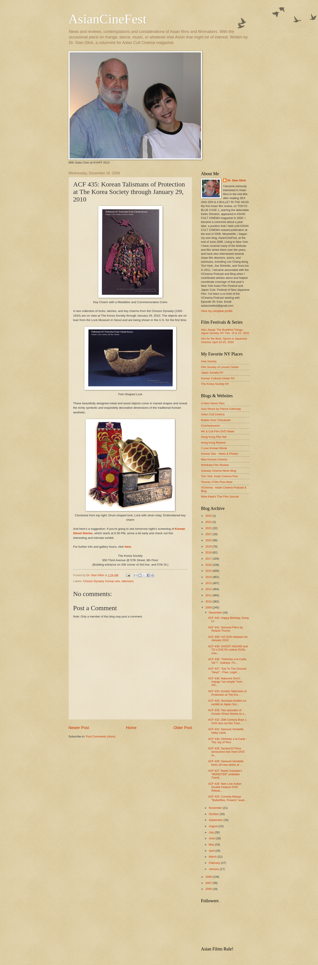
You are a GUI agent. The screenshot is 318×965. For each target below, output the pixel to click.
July (211, 832)
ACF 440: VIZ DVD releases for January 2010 (228, 638)
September (216, 820)
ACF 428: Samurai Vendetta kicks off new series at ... (225, 763)
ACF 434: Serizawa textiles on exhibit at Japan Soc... (227, 702)
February (215, 862)
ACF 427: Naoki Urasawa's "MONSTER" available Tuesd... (225, 774)
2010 (208, 601)
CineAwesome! (210, 425)
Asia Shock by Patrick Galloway (221, 408)
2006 (208, 889)
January (214, 869)
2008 (208, 876)
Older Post (182, 728)
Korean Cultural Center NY (218, 378)
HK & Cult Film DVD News (217, 431)
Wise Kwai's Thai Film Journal (220, 496)
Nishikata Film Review (215, 465)
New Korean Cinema (214, 459)
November (216, 807)
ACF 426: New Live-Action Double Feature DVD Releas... (224, 787)
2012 (208, 589)
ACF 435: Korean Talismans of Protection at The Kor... (227, 693)
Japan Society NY (212, 372)
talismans (128, 581)
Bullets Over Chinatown (216, 420)
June (212, 838)
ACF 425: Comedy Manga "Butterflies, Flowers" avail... (227, 798)
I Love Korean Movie (214, 448)
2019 (208, 546)
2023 (208, 522)
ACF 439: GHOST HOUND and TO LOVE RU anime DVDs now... (228, 650)
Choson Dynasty (93, 581)
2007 (208, 883)
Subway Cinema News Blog (218, 470)
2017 (208, 558)
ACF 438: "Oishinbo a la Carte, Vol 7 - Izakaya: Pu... (227, 660)
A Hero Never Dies (213, 403)
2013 (208, 583)
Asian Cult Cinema (213, 414)
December (216, 612)
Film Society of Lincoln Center (220, 367)
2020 (208, 540)
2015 (208, 570)
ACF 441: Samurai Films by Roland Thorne (225, 629)
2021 (208, 534)
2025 (208, 515)
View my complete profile (217, 311)
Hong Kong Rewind (213, 442)
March (213, 856)
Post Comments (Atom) (100, 736)
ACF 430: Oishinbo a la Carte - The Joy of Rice (227, 740)
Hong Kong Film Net (214, 437)
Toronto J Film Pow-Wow (216, 482)
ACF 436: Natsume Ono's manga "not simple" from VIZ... (225, 682)
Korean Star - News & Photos (219, 453)
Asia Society (209, 361)
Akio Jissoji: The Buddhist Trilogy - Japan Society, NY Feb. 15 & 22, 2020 (225, 331)
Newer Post (78, 728)
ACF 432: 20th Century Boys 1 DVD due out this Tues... (227, 721)
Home (131, 728)
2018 (208, 552)
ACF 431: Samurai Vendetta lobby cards (225, 731)
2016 (208, 564)
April (212, 850)
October (214, 814)
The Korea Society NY (215, 384)
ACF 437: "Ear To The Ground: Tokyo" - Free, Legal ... (227, 670)
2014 (208, 577)
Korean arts (112, 581)
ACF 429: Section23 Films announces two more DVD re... (226, 752)
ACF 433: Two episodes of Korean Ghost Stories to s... (227, 712)
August (213, 826)
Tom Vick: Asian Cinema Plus (219, 476)
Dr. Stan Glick (236, 180)
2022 (208, 528)
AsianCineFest (107, 19)
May (212, 844)
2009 (208, 607)
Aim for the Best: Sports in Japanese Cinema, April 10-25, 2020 (224, 340)
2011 (208, 595)
